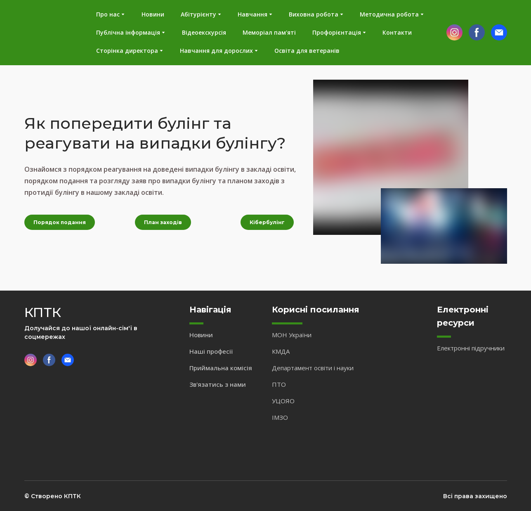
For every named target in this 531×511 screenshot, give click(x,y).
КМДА (281, 351)
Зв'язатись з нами (217, 384)
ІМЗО (280, 417)
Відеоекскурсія (204, 32)
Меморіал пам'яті (269, 32)
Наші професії (211, 351)
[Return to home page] (48, 32)
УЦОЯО (283, 401)
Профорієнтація (336, 32)
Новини (153, 14)
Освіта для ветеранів (307, 50)
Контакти (397, 32)
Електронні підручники (471, 348)
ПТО (279, 384)
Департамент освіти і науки (313, 368)
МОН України (292, 335)
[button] (454, 32)
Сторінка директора (127, 50)
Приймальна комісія (220, 368)
